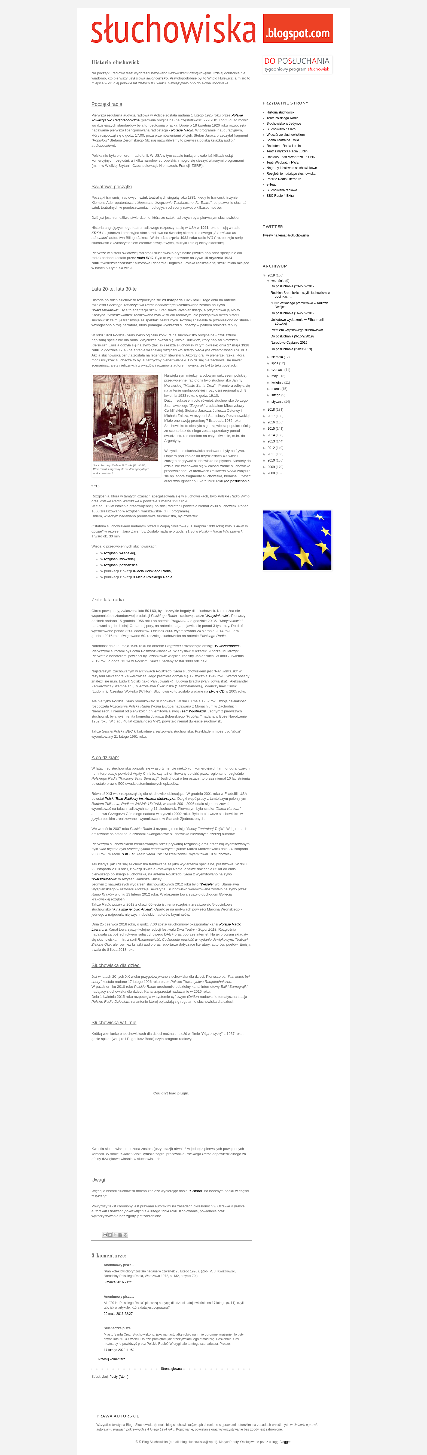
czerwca (278, 370)
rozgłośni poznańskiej (121, 565)
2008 (272, 473)
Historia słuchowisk (280, 112)
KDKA (96, 233)
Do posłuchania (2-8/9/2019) (291, 349)
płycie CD (216, 691)
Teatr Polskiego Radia (282, 118)
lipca (275, 363)
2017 (272, 416)
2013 (272, 441)
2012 (272, 448)
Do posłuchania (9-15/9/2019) (292, 336)
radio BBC (145, 258)
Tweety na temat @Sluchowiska (286, 235)
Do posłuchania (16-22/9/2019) (293, 313)
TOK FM (128, 854)
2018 (272, 409)
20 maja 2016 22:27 (118, 1314)
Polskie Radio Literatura (284, 179)
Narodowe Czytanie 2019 (289, 342)
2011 (272, 454)
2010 (272, 460)
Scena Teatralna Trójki (283, 140)
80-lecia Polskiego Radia (152, 577)
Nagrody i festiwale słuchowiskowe (292, 168)
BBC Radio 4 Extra (280, 196)
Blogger (285, 1442)
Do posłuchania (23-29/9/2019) (293, 286)
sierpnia (278, 357)
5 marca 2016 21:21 (118, 1282)
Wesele (207, 884)
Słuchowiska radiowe (282, 190)
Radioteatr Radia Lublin (284, 146)
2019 (272, 275)
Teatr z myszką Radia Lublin (287, 151)
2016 (272, 422)
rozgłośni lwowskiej (119, 559)
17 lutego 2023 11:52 (119, 1350)
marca (277, 389)
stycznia (278, 402)
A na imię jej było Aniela (132, 909)
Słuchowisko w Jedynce (284, 123)
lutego (276, 395)
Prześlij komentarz (111, 1359)
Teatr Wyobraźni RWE (283, 162)
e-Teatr (272, 184)
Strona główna (171, 1369)
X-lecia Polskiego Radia (152, 571)
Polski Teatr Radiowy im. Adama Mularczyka (140, 798)
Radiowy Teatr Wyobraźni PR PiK (291, 157)
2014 (272, 435)
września (278, 281)
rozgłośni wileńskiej (119, 553)
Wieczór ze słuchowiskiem (286, 135)
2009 (272, 467)
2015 (272, 428)
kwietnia (278, 382)
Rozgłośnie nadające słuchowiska (291, 174)
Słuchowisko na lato (281, 129)
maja (275, 376)
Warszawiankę (104, 879)
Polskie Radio (182, 130)
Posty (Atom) (118, 1377)
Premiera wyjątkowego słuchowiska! (297, 330)
